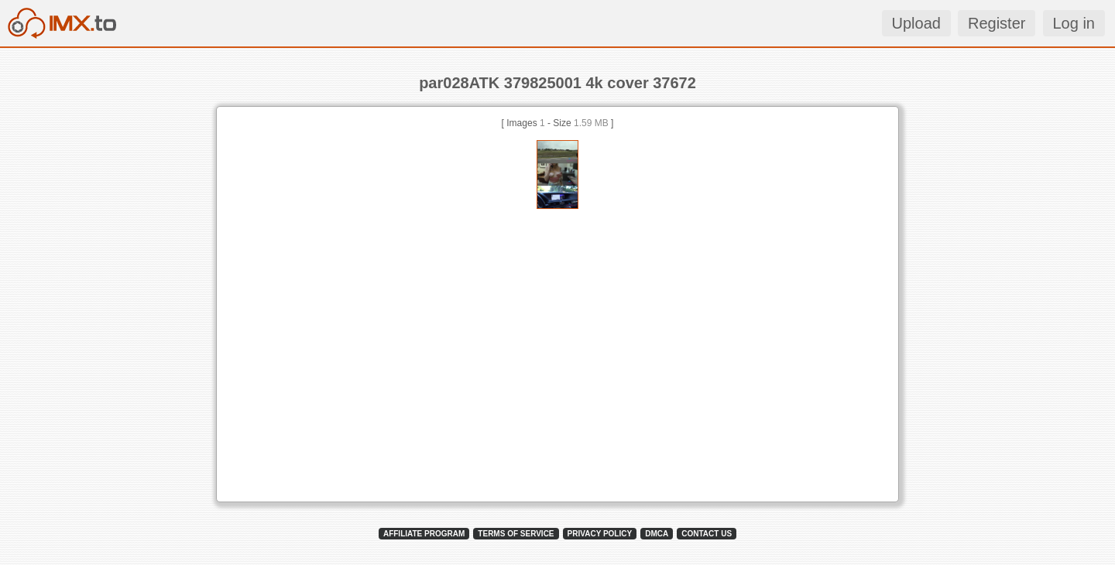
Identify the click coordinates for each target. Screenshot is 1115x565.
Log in (1074, 23)
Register (996, 23)
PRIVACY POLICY (600, 533)
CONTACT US (706, 533)
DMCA (656, 533)
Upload (916, 23)
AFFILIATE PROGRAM (424, 533)
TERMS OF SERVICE (516, 533)
